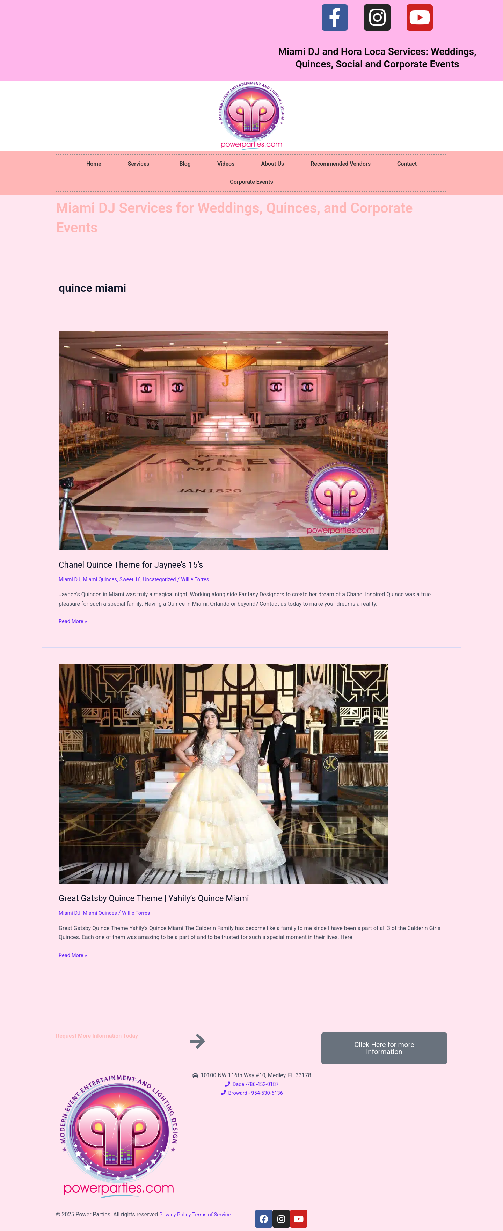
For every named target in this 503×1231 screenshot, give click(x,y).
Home (93, 163)
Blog (184, 163)
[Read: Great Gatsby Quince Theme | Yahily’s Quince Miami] (223, 774)
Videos (225, 163)
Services (140, 163)
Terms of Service (216, 1214)
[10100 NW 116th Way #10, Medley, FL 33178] (384, 1123)
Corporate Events (251, 182)
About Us (272, 163)
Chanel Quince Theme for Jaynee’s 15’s (137, 564)
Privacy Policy (176, 1214)
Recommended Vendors (341, 163)
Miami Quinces (103, 579)
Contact (407, 163)
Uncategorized (168, 579)
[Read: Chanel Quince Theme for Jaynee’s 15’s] (223, 440)
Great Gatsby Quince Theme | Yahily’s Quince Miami (162, 898)
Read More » (74, 621)
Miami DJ (70, 579)
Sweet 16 (135, 579)
